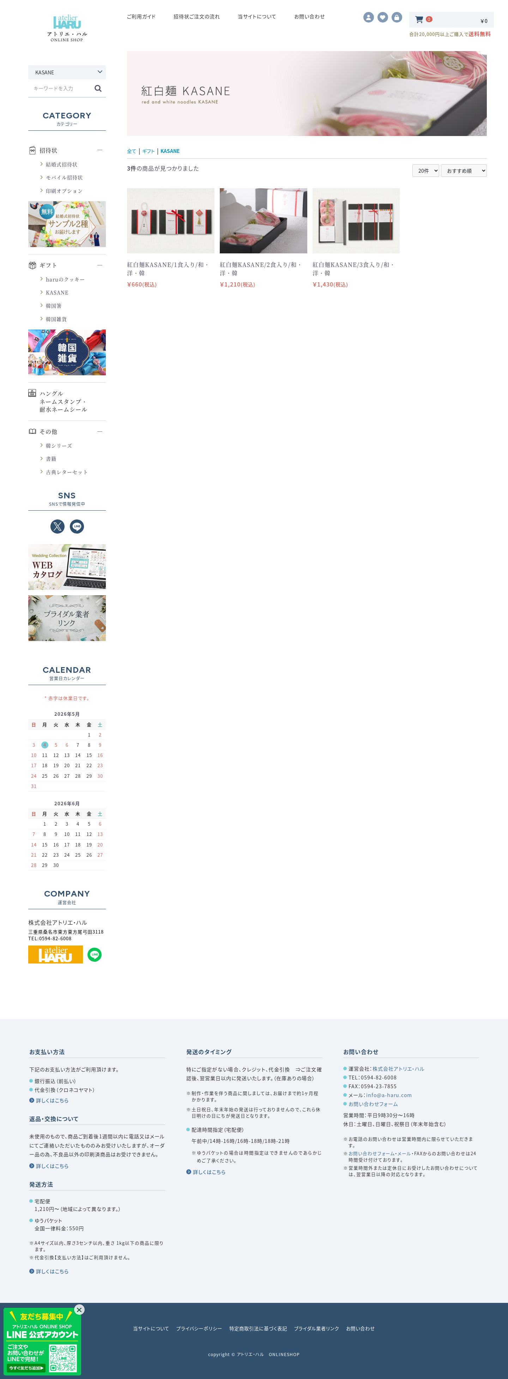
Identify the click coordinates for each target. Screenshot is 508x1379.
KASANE (57, 298)
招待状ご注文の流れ (197, 19)
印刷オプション (64, 196)
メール (404, 1153)
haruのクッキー (65, 285)
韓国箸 (54, 311)
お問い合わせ (309, 19)
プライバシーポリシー (196, 1328)
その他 (49, 438)
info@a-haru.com (389, 1094)
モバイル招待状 (64, 183)
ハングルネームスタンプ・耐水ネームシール (63, 408)
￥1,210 (237, 290)
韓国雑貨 (56, 324)
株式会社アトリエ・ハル (399, 1068)
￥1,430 (330, 290)
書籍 (51, 464)
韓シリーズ (59, 451)
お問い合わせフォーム (373, 1103)
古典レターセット (67, 477)
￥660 (142, 290)
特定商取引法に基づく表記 (258, 1328)
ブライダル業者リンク (320, 1328)
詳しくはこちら (52, 1100)
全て (132, 157)
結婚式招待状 (62, 170)
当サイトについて (257, 19)
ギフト (49, 272)
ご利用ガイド (141, 19)
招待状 (49, 157)
